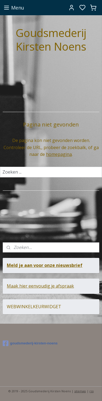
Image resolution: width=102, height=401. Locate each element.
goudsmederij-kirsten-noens (30, 343)
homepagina (59, 154)
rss (91, 391)
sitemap (80, 391)
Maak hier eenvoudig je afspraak (40, 286)
